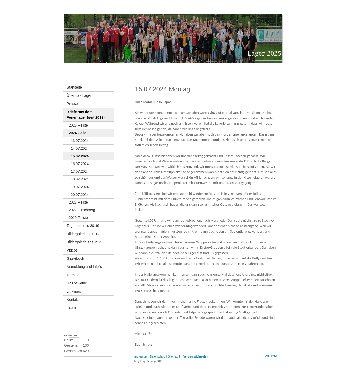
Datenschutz (157, 356)
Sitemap (173, 356)
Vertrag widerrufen (195, 356)
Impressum (140, 356)
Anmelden (271, 355)
